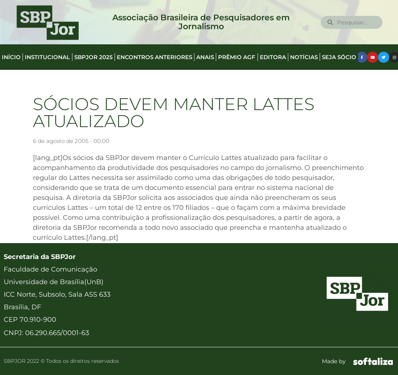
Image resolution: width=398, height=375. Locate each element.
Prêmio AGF (236, 57)
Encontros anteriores (154, 57)
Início (11, 57)
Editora (273, 57)
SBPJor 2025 (93, 57)
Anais (205, 57)
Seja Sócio (339, 57)
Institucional (47, 57)
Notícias (304, 57)
